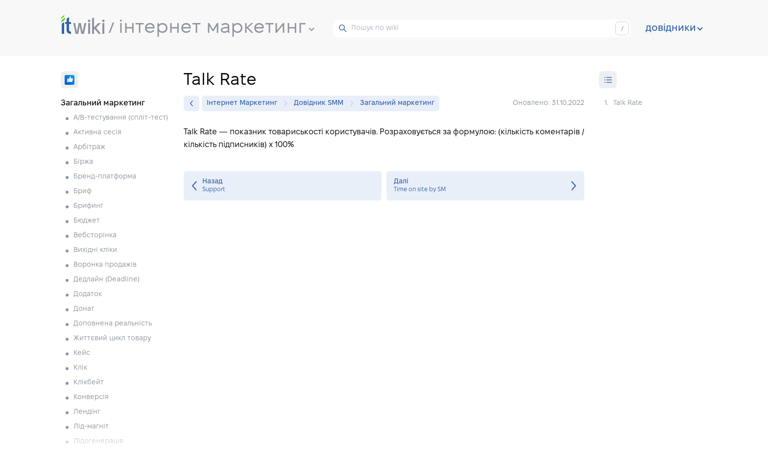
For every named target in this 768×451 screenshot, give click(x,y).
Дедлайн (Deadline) (106, 279)
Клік (80, 368)
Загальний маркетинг (397, 103)
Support (283, 185)
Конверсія (91, 397)
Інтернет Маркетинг (244, 103)
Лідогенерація (98, 441)
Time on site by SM (485, 185)
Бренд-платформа (104, 177)
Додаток (87, 294)
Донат (84, 309)
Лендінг (86, 412)
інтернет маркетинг (216, 28)
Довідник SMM (321, 103)
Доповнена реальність (112, 324)
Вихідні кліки (95, 250)
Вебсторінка (95, 235)
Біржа (83, 162)
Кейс (81, 353)
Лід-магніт (91, 427)
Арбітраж (89, 147)
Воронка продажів (105, 265)
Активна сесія (97, 132)
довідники (674, 28)
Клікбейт (88, 382)
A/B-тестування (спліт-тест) (120, 118)
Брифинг (88, 206)
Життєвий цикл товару (112, 338)
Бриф (82, 191)
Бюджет (86, 221)
